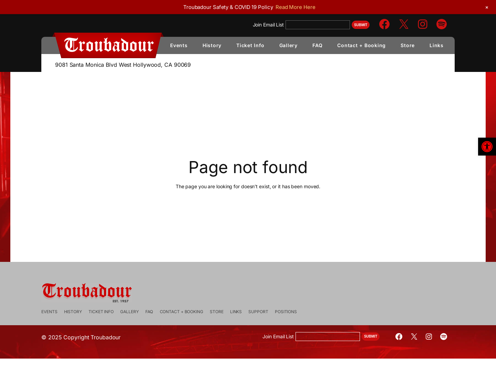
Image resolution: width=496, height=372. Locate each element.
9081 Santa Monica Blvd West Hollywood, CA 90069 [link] (123, 64)
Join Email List (268, 25)
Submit (360, 25)
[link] (487, 147)
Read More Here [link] (296, 7)
